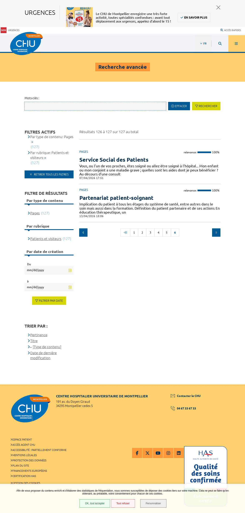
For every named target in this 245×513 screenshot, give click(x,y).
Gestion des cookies (26, 483)
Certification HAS (24, 475)
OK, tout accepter (94, 503)
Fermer (218, 7)
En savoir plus (195, 17)
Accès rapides (230, 30)
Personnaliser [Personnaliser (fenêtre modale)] (153, 503)
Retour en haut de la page (234, 384)
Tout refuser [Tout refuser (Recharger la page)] (123, 503)
